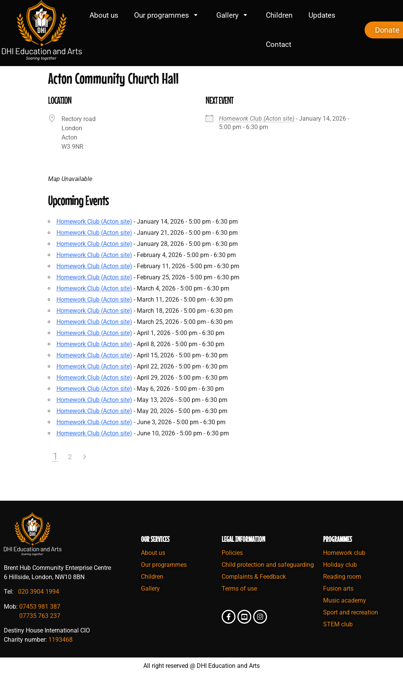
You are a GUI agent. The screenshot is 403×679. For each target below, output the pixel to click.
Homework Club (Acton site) (256, 118)
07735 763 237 (39, 615)
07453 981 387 (39, 606)
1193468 (60, 639)
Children (279, 15)
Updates (321, 15)
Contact (278, 44)
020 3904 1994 (38, 591)
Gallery (233, 15)
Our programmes (167, 15)
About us (104, 15)
